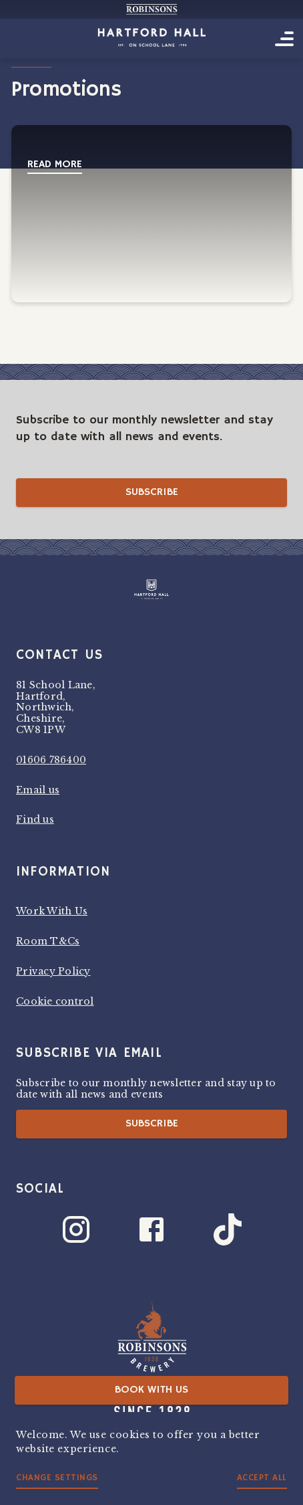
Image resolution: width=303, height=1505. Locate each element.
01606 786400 (51, 760)
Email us (37, 790)
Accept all (262, 1478)
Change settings (57, 1478)
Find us (35, 819)
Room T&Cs (47, 941)
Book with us (151, 1390)
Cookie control (55, 1001)
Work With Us (51, 911)
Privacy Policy (53, 971)
